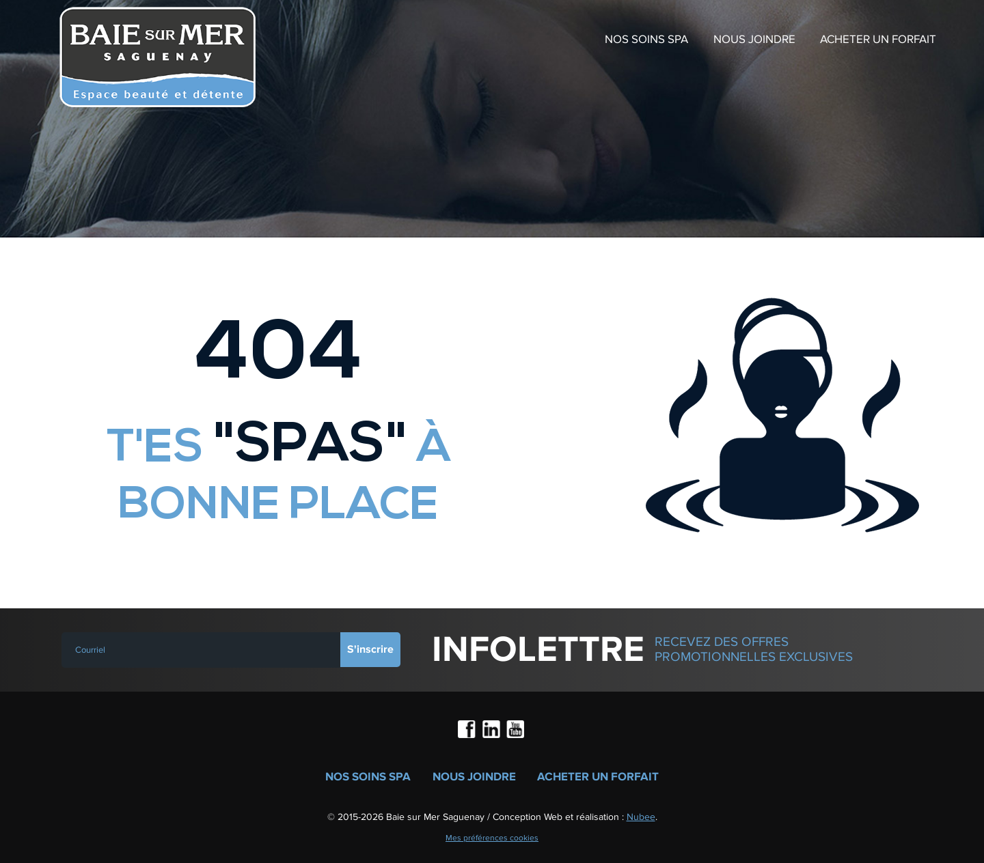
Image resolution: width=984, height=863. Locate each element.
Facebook (468, 730)
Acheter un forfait (878, 39)
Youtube (516, 730)
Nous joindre (754, 39)
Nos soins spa (646, 39)
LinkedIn (492, 730)
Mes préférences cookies (492, 838)
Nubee (641, 817)
